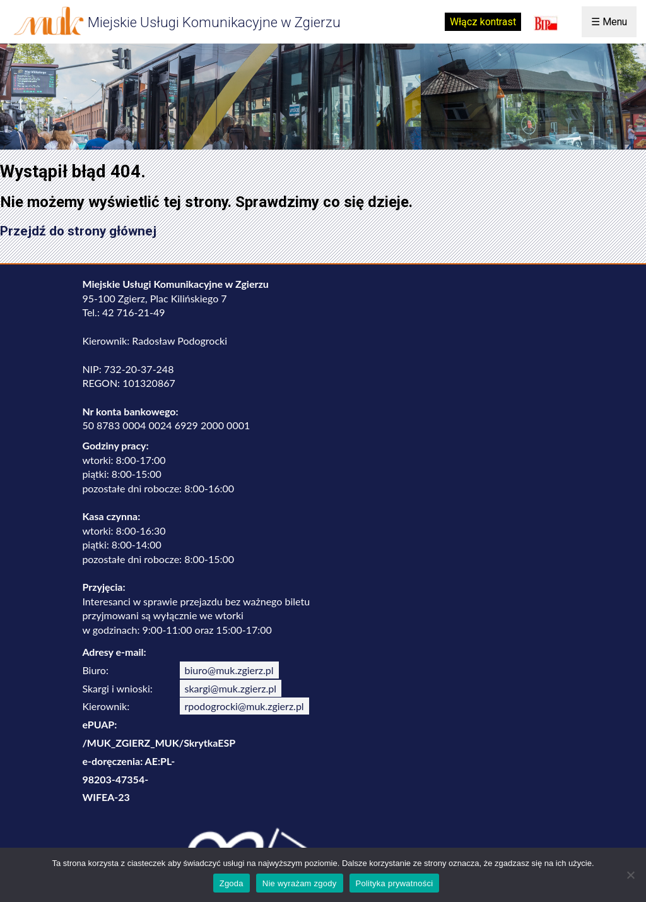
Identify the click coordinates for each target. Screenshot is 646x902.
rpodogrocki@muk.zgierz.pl (244, 706)
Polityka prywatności (394, 883)
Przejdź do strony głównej (78, 231)
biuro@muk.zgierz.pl (229, 670)
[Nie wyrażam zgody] (630, 875)
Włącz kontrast (483, 22)
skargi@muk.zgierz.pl (231, 688)
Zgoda (232, 883)
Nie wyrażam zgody (299, 883)
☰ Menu (609, 22)
